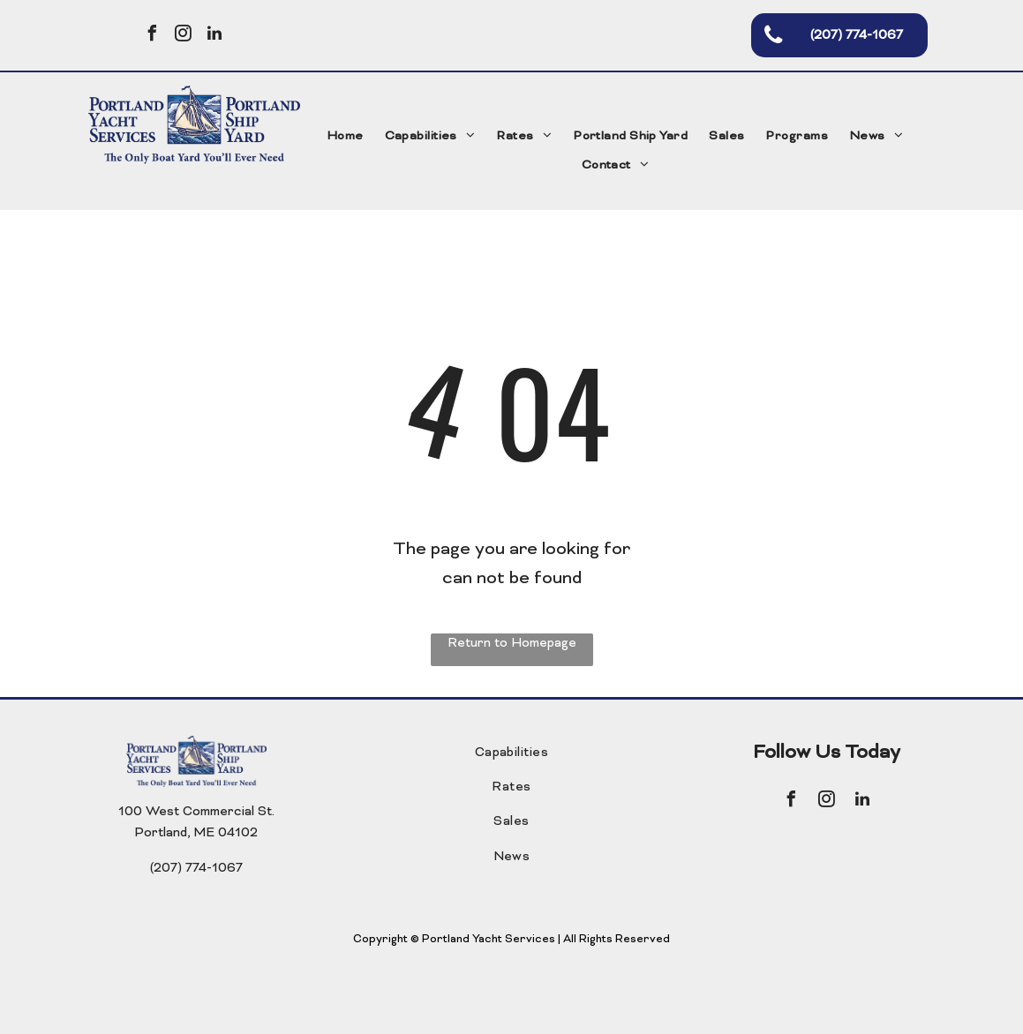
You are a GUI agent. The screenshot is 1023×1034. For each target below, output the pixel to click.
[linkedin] (214, 35)
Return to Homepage (512, 643)
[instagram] (183, 35)
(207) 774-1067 (196, 868)
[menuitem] (345, 137)
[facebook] (152, 35)
